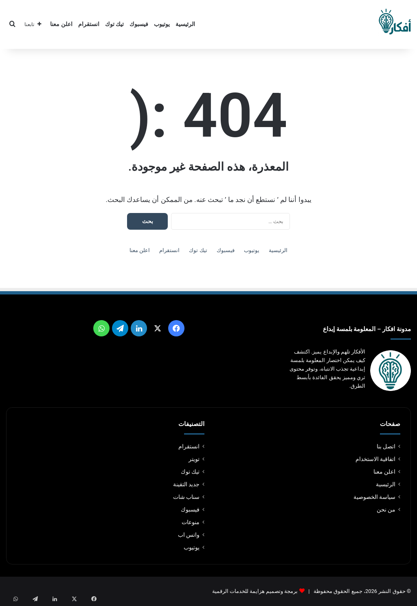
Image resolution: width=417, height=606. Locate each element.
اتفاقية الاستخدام (375, 459)
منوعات (191, 522)
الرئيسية (185, 24)
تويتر (194, 459)
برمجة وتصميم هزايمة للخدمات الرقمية (255, 591)
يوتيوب (162, 24)
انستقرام (88, 24)
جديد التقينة (186, 484)
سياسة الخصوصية (374, 497)
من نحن (386, 509)
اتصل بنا (386, 446)
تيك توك (114, 24)
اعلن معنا (61, 24)
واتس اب (189, 534)
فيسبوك (138, 24)
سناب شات (186, 497)
